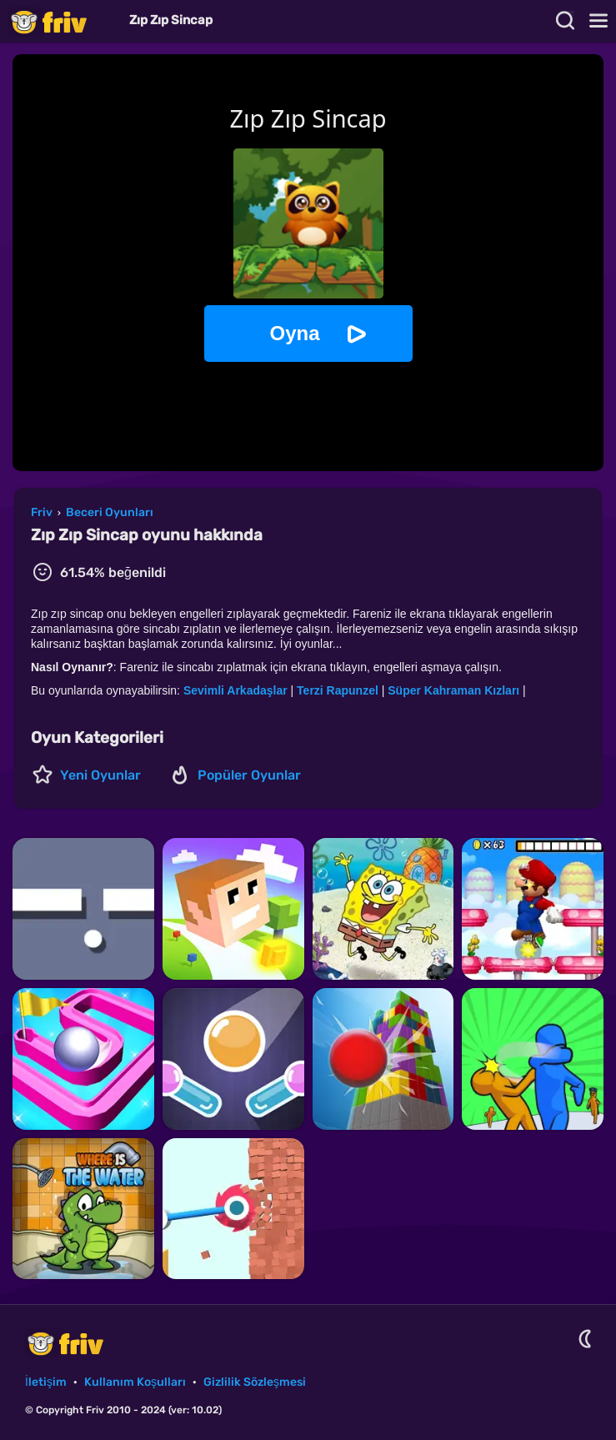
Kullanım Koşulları (135, 1382)
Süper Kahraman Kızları (455, 690)
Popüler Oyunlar (249, 775)
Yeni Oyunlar (100, 775)
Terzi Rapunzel (337, 690)
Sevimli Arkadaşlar (237, 690)
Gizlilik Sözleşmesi (254, 1382)
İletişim (46, 1382)
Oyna (294, 333)
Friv (62, 21)
